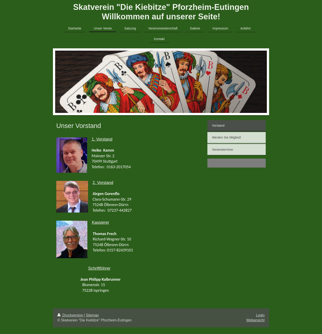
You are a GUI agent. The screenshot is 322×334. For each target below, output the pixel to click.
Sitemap (92, 315)
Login (260, 315)
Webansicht (255, 320)
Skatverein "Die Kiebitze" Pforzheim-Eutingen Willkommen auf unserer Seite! (161, 11)
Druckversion (70, 315)
